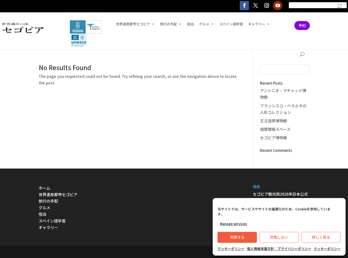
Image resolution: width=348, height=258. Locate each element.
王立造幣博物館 (273, 121)
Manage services (233, 223)
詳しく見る (321, 237)
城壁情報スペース (275, 129)
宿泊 (190, 24)
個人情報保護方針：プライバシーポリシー (279, 248)
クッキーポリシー (231, 248)
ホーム (44, 188)
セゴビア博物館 (273, 137)
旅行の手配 (168, 24)
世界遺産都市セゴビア (133, 24)
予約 (302, 25)
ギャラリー (256, 24)
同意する (237, 237)
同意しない (279, 237)
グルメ (204, 24)
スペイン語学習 (231, 24)
